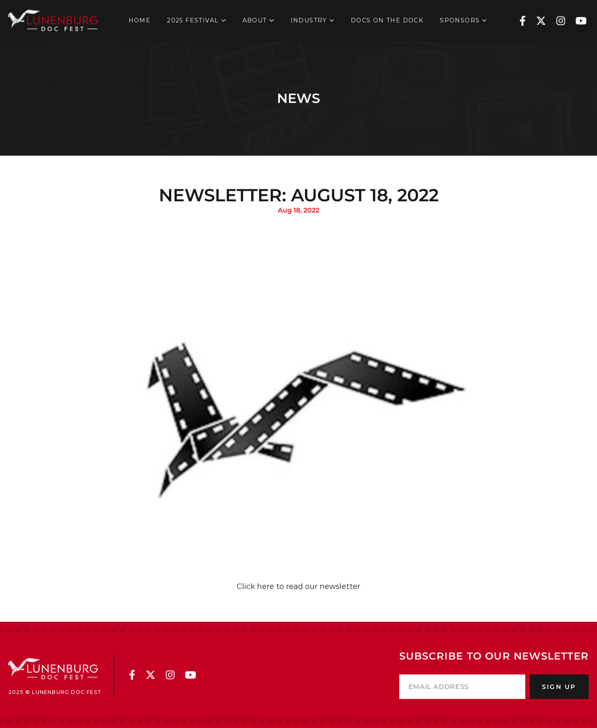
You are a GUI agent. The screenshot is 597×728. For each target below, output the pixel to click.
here (265, 586)
